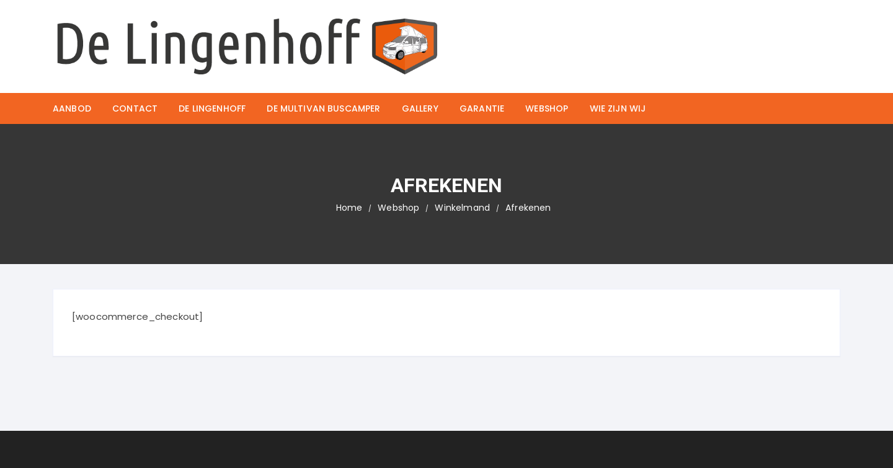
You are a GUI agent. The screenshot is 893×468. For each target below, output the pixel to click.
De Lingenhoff (212, 108)
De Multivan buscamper (323, 108)
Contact (135, 108)
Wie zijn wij (618, 108)
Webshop (546, 108)
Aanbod (72, 108)
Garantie (482, 108)
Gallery (420, 108)
